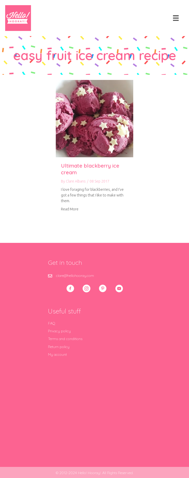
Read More (69, 208)
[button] (70, 288)
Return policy (58, 346)
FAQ (51, 323)
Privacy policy (59, 331)
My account (57, 354)
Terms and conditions (65, 338)
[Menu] (176, 18)
